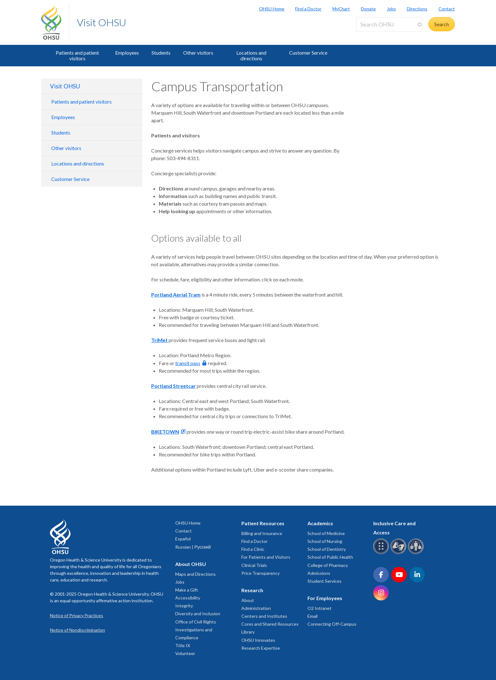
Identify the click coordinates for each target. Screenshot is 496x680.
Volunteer (185, 653)
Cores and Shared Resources (270, 624)
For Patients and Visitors (265, 557)
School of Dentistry (326, 549)
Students (161, 53)
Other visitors (198, 53)
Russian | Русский (193, 547)
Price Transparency (260, 573)
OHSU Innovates (258, 640)
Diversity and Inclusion (197, 613)
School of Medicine (326, 533)
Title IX (182, 645)
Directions (417, 8)
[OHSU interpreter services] (416, 553)
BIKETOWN (165, 432)
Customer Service (308, 53)
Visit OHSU (101, 22)
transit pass (187, 363)
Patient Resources (262, 523)
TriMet (159, 340)
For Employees (324, 598)
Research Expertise (260, 648)
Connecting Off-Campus (331, 624)
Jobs (391, 8)
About (247, 600)
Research (252, 590)
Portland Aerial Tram (176, 295)
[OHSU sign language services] (399, 553)
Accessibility (187, 597)
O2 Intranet (319, 608)
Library (248, 632)
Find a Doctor (308, 8)
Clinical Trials (254, 565)
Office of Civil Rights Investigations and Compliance (195, 629)
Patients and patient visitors (77, 55)
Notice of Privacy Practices (76, 615)
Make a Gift (186, 590)
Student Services (324, 581)
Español (183, 538)
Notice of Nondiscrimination (77, 630)
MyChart (341, 8)
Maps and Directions (195, 574)
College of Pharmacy (327, 565)
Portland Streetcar (173, 386)
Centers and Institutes (264, 616)
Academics (320, 523)
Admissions (318, 573)
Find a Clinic (252, 549)
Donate (368, 8)
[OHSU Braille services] (382, 553)
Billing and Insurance (261, 533)
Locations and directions (251, 55)
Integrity (184, 605)
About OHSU (190, 564)
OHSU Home (271, 8)
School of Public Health (330, 557)
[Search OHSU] (389, 24)
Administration (256, 608)
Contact (446, 8)
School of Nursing (324, 541)
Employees (127, 53)
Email (312, 616)
